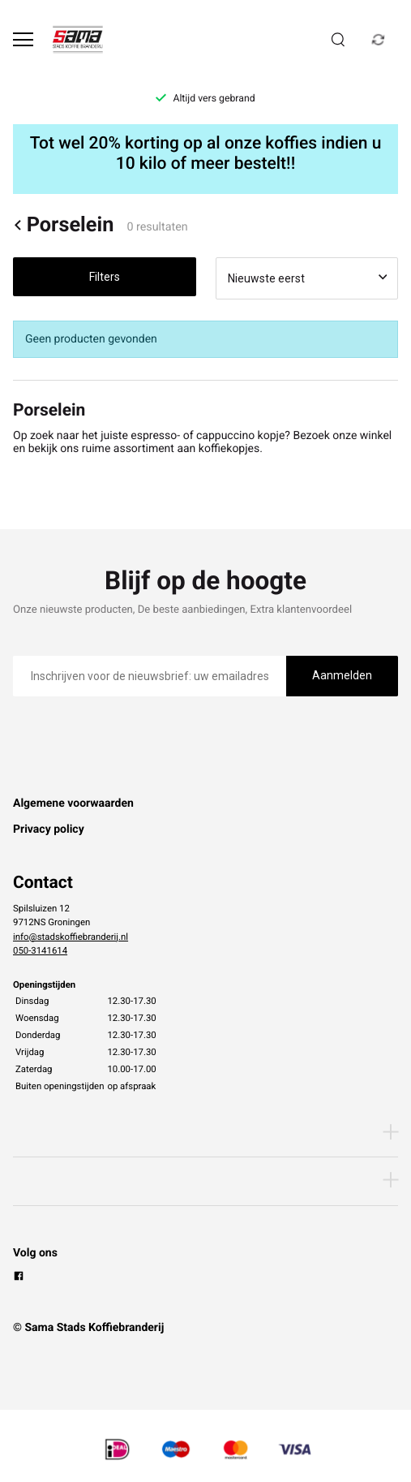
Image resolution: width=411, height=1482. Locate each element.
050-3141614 (40, 950)
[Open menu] (23, 39)
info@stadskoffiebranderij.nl (70, 936)
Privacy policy (48, 829)
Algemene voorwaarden (73, 803)
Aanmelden (342, 675)
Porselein (63, 225)
